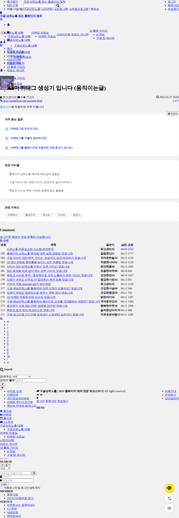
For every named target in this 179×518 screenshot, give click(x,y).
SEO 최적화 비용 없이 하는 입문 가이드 (37, 270)
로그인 (172, 1)
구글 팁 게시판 (105, 38)
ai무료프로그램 (79, 8)
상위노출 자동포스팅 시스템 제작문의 (30, 249)
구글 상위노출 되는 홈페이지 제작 (44, 1)
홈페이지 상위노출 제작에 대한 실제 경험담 (34, 174)
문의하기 (170, 394)
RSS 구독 (12, 5)
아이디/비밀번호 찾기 (20, 498)
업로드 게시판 (15, 70)
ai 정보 (100, 34)
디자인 (61, 215)
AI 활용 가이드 (98, 30)
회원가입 (173, 5)
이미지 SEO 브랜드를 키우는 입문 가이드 (38, 266)
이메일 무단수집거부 (20, 402)
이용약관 (12, 394)
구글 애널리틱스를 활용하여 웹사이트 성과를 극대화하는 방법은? (53, 301)
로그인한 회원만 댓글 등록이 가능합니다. (25, 236)
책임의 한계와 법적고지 (21, 405)
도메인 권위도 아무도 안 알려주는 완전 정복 (40, 279)
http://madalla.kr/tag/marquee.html (21, 100)
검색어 (7, 380)
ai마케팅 (47, 8)
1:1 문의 (12, 508)
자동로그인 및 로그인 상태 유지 (20, 487)
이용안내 (170, 391)
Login (4, 484)
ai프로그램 (61, 8)
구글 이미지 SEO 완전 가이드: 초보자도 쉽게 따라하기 (40, 182)
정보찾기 (173, 8)
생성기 (76, 215)
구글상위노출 (31, 8)
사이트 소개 (14, 391)
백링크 (95, 8)
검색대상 (5, 376)
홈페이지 (5, 106)
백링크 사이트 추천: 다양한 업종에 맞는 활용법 (36, 190)
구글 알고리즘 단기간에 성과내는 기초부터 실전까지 (45, 314)
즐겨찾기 (12, 1)
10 (8, 356)
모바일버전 (172, 398)
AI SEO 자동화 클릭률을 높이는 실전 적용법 (40, 262)
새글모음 (12, 512)
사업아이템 (63, 34)
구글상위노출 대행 (18, 40)
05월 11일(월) (15, 8)
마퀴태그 (13, 215)
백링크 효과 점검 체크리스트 (31, 310)
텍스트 (46, 215)
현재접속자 (14, 516)
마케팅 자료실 (40, 32)
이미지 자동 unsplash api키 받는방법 (29, 284)
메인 (10, 48)
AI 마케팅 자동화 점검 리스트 (31, 297)
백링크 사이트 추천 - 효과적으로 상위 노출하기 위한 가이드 (49, 275)
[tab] (89, 426)
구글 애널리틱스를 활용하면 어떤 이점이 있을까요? (44, 288)
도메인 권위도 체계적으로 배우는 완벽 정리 (40, 292)
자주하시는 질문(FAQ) (20, 505)
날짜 (124, 244)
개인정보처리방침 (18, 398)
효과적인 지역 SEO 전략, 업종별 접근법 (37, 305)
